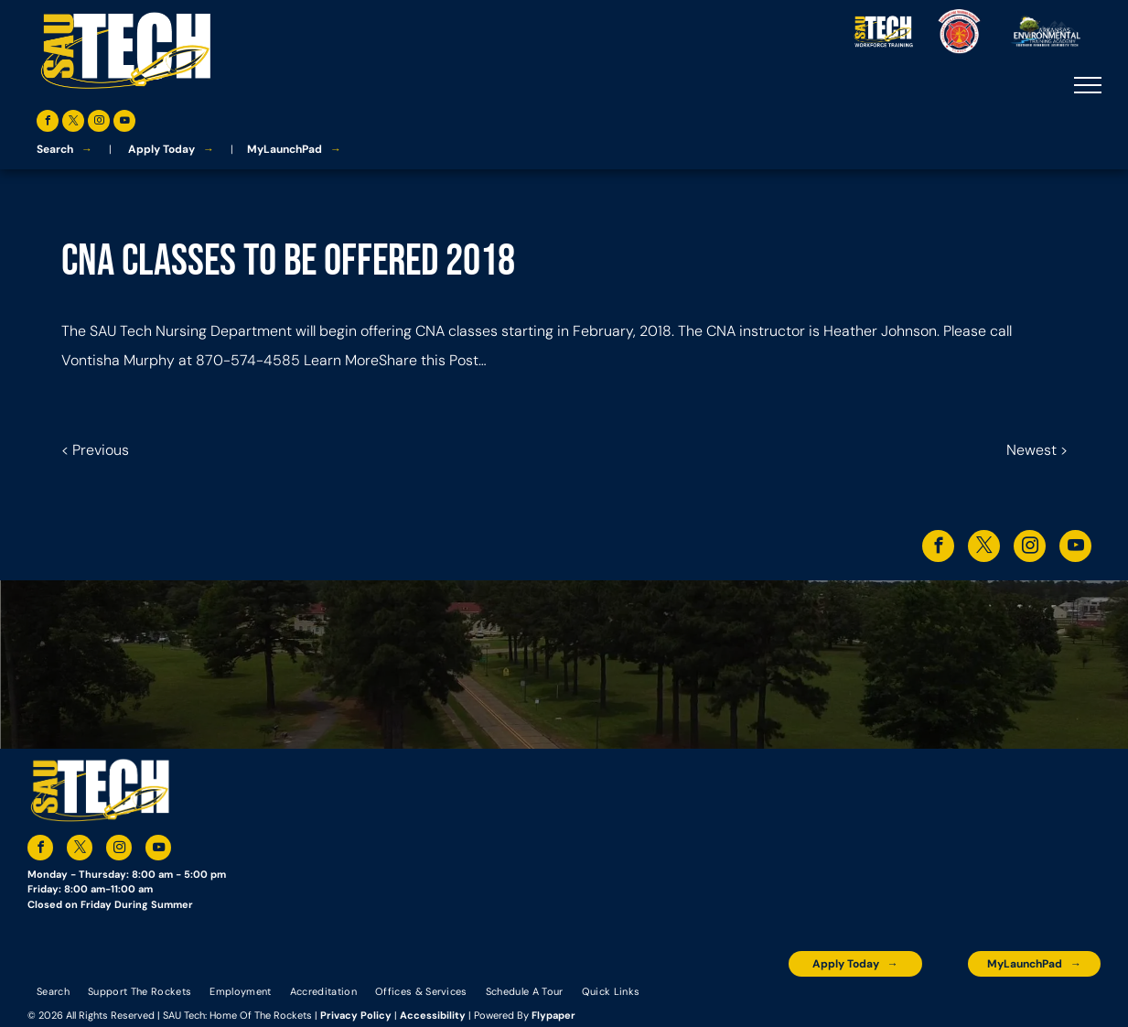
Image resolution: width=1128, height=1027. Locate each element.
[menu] (1088, 85)
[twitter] (73, 123)
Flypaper (553, 1015)
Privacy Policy (356, 1015)
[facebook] (48, 123)
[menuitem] (53, 990)
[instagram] (99, 123)
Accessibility (433, 1015)
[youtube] (124, 123)
